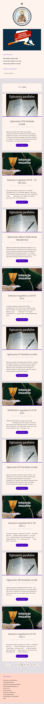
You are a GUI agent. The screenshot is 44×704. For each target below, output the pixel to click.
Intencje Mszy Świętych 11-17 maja (12, 61)
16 (27, 666)
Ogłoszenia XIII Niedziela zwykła (22, 581)
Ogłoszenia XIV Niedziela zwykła (22, 468)
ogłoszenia (31, 127)
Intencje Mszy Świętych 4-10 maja (12, 63)
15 (24, 666)
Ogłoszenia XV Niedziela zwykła (22, 355)
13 (18, 666)
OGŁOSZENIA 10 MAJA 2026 (10, 58)
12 (15, 666)
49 (34, 666)
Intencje (30, 185)
